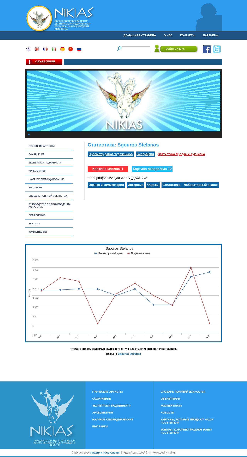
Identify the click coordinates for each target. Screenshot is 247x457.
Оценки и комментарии (106, 184)
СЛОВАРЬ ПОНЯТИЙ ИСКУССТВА (48, 196)
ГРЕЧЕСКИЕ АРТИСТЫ (42, 146)
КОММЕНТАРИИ (38, 232)
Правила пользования (105, 452)
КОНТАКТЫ (187, 35)
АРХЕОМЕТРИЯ (37, 171)
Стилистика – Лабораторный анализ (190, 184)
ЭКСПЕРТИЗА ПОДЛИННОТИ (45, 162)
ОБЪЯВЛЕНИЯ (37, 215)
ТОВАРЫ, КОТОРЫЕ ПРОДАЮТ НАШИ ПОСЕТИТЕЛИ (186, 431)
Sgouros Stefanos (129, 353)
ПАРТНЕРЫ (210, 35)
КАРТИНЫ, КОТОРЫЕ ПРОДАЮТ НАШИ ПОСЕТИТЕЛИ (187, 421)
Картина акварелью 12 (152, 169)
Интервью (135, 184)
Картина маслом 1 (107, 169)
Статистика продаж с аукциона (181, 154)
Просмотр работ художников (111, 154)
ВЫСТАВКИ (35, 187)
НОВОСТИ (34, 223)
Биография (145, 154)
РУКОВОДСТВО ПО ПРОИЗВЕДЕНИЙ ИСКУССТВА (49, 205)
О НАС (168, 35)
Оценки (153, 184)
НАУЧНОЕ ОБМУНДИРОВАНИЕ (46, 179)
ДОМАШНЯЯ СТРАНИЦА (140, 35)
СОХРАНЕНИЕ (37, 154)
